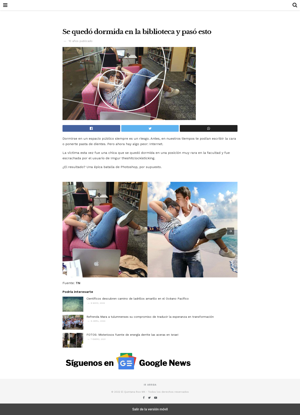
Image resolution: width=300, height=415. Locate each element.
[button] (230, 231)
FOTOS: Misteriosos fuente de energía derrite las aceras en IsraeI (132, 334)
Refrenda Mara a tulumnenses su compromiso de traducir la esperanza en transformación (150, 316)
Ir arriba (150, 384)
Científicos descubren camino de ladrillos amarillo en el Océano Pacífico (137, 298)
